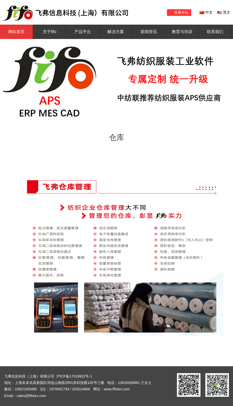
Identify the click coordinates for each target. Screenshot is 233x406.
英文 (223, 12)
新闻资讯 (149, 31)
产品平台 (83, 31)
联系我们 (215, 31)
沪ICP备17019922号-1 (74, 376)
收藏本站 (181, 12)
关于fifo (49, 31)
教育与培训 (182, 31)
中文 (206, 12)
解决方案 (116, 31)
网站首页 (16, 31)
